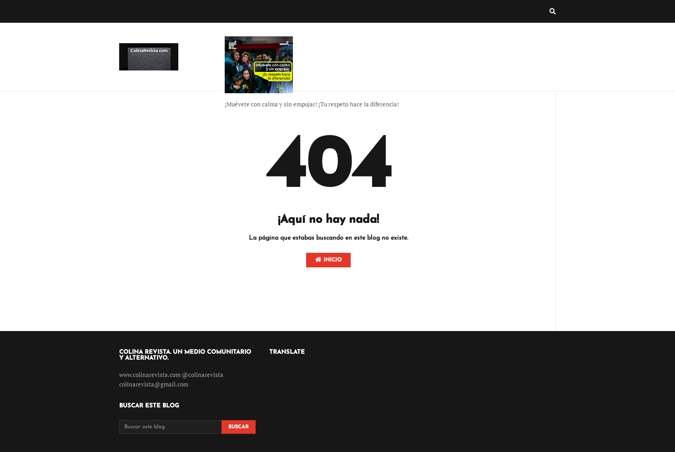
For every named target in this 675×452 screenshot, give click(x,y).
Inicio (328, 260)
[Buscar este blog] (170, 427)
